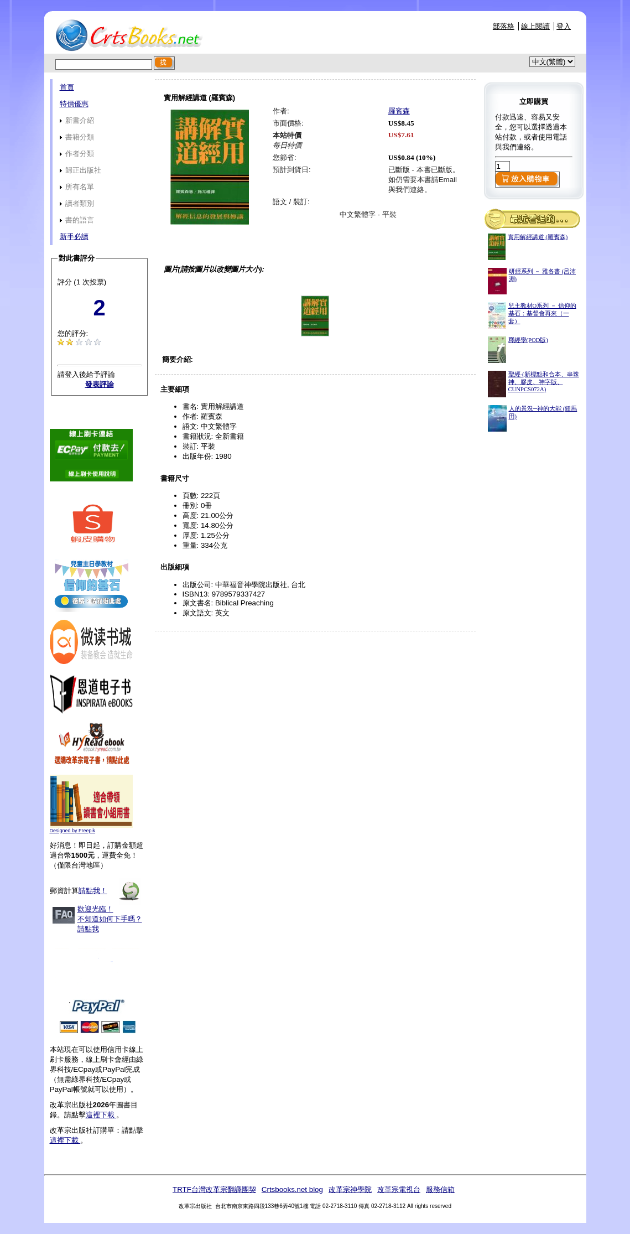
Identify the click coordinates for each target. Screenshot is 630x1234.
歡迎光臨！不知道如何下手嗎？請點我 (109, 919)
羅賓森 (399, 111)
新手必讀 (74, 236)
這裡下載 (101, 1115)
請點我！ (93, 890)
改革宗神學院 (350, 1189)
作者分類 (77, 153)
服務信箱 (440, 1189)
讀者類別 (77, 203)
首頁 (67, 87)
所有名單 (77, 187)
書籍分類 (77, 137)
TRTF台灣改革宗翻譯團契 (214, 1189)
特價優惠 (74, 104)
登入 (563, 26)
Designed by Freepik (73, 830)
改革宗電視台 (398, 1189)
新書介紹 (77, 120)
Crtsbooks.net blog (292, 1189)
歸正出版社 (81, 170)
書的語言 (77, 220)
